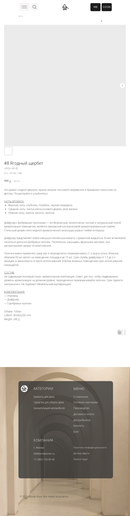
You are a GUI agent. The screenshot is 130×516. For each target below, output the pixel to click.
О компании (80, 396)
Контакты (78, 425)
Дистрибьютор (81, 420)
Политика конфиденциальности (90, 447)
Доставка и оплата (83, 414)
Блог (76, 431)
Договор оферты (81, 453)
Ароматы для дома (44, 396)
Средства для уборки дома (49, 402)
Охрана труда (80, 459)
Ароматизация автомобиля (49, 408)
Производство (81, 408)
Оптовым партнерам (85, 402)
